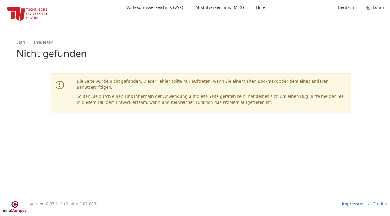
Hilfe (260, 7)
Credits (380, 204)
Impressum (353, 204)
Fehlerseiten (42, 42)
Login (375, 7)
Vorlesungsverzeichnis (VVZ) (154, 7)
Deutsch (346, 7)
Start (21, 42)
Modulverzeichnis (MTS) (219, 7)
